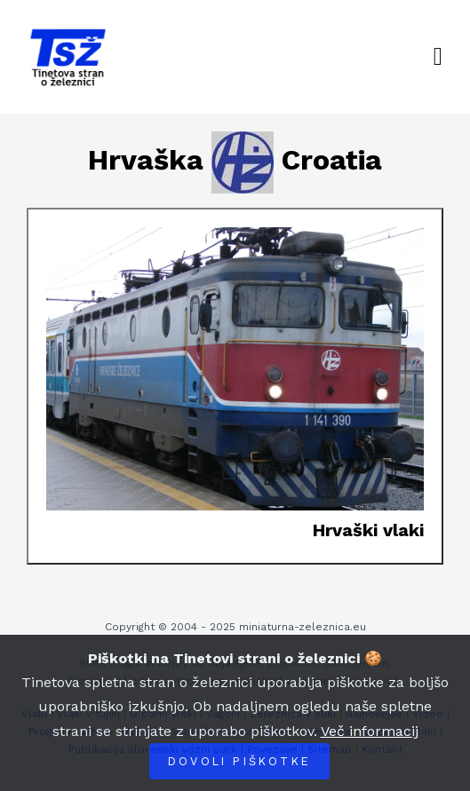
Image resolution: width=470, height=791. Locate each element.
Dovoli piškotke (239, 761)
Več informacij (369, 731)
